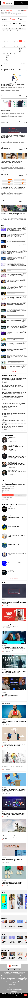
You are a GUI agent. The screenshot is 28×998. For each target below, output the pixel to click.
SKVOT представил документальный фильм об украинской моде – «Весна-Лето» (14, 672)
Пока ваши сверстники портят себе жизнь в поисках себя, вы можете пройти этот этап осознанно (12, 958)
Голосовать (7, 495)
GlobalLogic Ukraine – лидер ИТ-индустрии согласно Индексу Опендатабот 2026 (16, 304)
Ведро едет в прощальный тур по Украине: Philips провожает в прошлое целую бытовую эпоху (16, 367)
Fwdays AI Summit (12, 508)
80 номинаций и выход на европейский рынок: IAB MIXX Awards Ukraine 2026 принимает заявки (15, 275)
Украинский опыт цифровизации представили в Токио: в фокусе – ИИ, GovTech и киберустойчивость (16, 287)
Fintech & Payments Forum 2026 (16, 517)
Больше (14, 371)
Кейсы (3, 934)
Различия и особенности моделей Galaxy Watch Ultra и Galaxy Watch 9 (12, 925)
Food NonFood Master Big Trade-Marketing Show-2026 (15, 316)
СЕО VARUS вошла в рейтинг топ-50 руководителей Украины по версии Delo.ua (13, 386)
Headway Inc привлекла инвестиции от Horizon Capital (15, 350)
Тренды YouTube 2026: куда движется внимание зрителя (14, 722)
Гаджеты (4, 918)
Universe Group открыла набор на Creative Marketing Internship (15, 293)
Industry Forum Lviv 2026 (14, 562)
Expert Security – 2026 (13, 544)
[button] (26, 70)
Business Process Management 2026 (16, 572)
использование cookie (6, 995)
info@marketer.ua (18, 989)
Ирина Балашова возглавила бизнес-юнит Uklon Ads (16, 246)
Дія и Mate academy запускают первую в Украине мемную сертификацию (15, 362)
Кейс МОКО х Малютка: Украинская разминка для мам (16, 270)
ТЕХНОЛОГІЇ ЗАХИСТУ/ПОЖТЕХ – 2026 (16, 536)
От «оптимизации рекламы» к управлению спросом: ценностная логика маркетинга (12, 767)
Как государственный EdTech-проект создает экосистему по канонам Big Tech (13, 694)
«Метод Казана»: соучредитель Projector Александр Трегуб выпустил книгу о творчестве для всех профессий (15, 235)
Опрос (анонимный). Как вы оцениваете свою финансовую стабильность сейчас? (13, 483)
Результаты (20, 495)
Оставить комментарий (7, 497)
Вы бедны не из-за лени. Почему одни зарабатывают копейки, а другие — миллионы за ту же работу (14, 837)
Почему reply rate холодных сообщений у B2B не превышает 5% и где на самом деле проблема (12, 942)
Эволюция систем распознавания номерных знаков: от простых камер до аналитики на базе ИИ (13, 413)
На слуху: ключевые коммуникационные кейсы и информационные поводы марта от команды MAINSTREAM (14, 602)
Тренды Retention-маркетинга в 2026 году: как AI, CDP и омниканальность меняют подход (13, 814)
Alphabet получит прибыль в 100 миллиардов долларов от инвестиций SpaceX (14, 419)
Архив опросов (5, 499)
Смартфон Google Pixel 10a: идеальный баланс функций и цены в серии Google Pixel (20, 925)
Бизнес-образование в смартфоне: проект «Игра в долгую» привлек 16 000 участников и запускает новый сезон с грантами (16, 229)
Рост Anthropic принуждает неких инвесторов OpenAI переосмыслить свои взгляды (13, 426)
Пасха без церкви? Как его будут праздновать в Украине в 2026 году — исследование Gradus (16, 298)
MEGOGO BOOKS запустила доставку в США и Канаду (16, 333)
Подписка (26, 3)
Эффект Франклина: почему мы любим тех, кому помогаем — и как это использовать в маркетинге (4, 958)
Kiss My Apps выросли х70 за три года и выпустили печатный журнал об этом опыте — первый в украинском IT (17, 310)
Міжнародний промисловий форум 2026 (17, 554)
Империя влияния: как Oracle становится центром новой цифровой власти (12, 860)
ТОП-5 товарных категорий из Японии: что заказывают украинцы (16, 281)
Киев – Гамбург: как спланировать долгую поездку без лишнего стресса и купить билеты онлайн (17, 356)
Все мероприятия (14, 578)
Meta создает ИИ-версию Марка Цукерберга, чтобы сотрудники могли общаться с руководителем (14, 379)
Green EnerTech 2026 (13, 526)
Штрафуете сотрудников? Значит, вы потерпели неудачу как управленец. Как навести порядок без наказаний (14, 790)
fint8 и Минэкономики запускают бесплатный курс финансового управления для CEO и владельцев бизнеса (16, 321)
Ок (25, 995)
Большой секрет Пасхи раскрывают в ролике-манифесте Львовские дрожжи (13, 625)
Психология (5, 950)
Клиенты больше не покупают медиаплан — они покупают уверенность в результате (14, 745)
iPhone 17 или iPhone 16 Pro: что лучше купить (4, 925)
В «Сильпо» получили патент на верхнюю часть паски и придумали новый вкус (15, 339)
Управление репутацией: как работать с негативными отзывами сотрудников (12, 883)
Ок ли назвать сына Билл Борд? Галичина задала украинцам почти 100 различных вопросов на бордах (15, 258)
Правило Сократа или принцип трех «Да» (20, 958)
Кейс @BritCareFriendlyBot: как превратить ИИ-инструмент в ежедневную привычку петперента (17, 252)
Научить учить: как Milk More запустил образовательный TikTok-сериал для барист (20, 942)
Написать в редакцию (14, 987)
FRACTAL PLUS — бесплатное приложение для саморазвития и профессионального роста (17, 241)
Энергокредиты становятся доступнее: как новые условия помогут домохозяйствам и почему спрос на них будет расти (13, 405)
